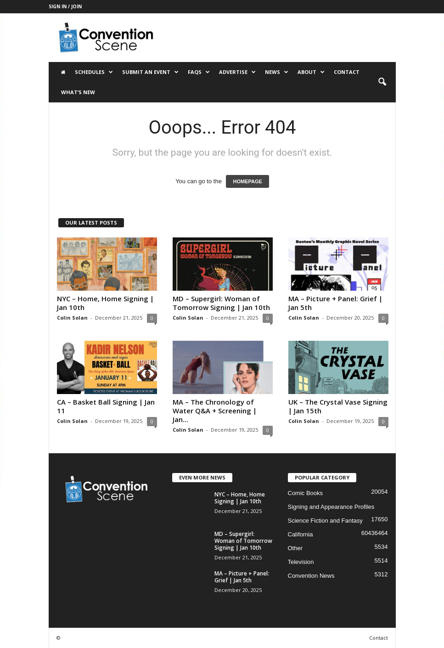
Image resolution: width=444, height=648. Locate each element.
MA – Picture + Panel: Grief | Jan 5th (335, 303)
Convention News (311, 575)
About (311, 72)
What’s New (78, 92)
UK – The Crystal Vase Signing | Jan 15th (338, 406)
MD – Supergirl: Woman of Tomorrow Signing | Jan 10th (221, 303)
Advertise (237, 72)
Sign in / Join (65, 6)
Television (301, 561)
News (276, 72)
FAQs (199, 72)
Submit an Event (150, 72)
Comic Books (305, 493)
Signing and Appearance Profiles (331, 506)
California (300, 534)
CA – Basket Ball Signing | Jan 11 (106, 406)
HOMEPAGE (247, 181)
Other (295, 548)
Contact (347, 71)
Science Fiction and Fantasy (325, 520)
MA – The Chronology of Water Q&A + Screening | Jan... (215, 410)
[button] (382, 82)
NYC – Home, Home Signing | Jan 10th (105, 303)
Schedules (94, 72)
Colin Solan (72, 317)
